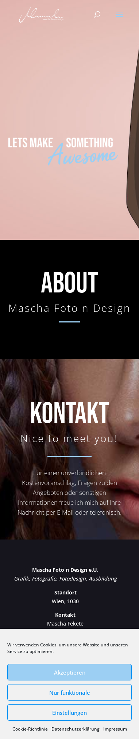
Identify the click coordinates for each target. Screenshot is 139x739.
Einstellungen (69, 712)
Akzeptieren (69, 672)
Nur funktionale (69, 692)
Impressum (115, 729)
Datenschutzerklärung (75, 729)
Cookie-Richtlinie (30, 729)
